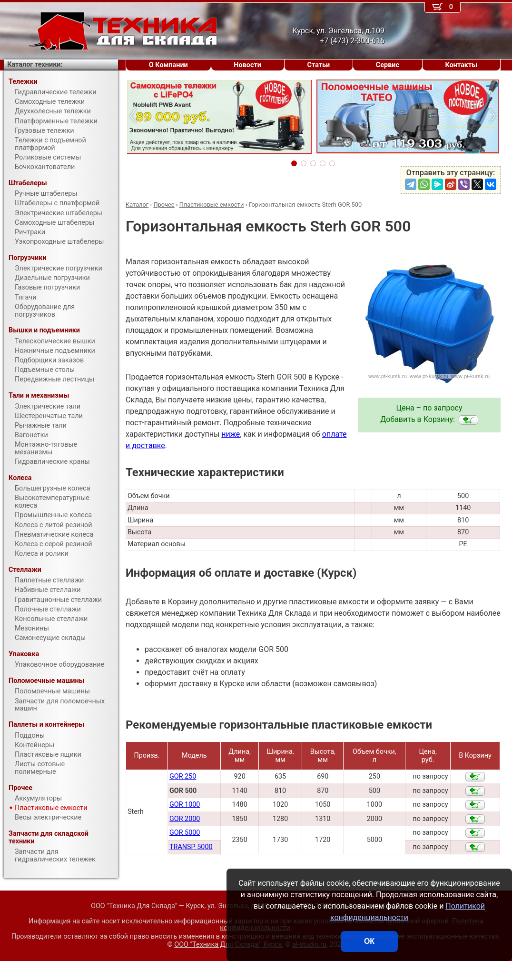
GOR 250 (182, 776)
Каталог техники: (34, 64)
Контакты (461, 65)
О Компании (168, 65)
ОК (369, 941)
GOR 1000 (184, 805)
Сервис (387, 65)
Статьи (318, 65)
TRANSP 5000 (191, 847)
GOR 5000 (184, 833)
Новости (247, 65)
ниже (230, 434)
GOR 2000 (184, 819)
